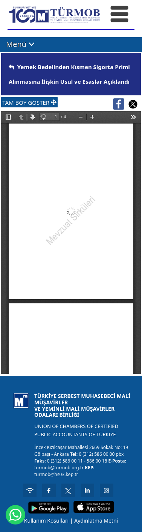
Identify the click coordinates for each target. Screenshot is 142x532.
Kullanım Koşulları (46, 520)
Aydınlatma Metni (96, 520)
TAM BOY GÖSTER (29, 102)
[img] (11, 67)
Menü (20, 44)
